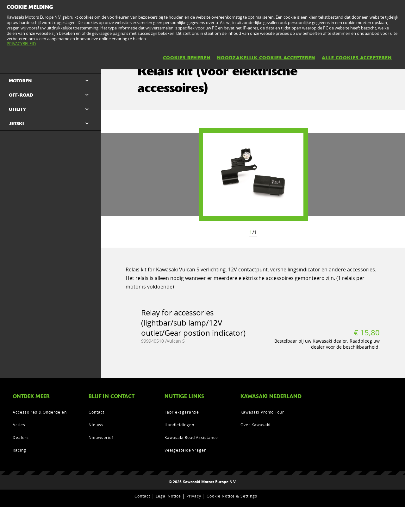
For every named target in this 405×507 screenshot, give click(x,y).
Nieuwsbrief (101, 437)
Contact (96, 412)
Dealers (21, 437)
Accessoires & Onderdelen (40, 412)
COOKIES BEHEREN (186, 57)
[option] (253, 174)
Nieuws (96, 424)
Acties (19, 424)
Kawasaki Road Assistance (191, 437)
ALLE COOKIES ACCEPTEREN (357, 57)
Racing (19, 450)
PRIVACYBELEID (21, 44)
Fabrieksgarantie (182, 412)
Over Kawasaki (255, 424)
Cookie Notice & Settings (232, 495)
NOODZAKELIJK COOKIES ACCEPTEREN (266, 57)
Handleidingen (179, 424)
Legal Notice (168, 495)
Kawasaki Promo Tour (262, 412)
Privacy (193, 495)
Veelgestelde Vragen (186, 450)
